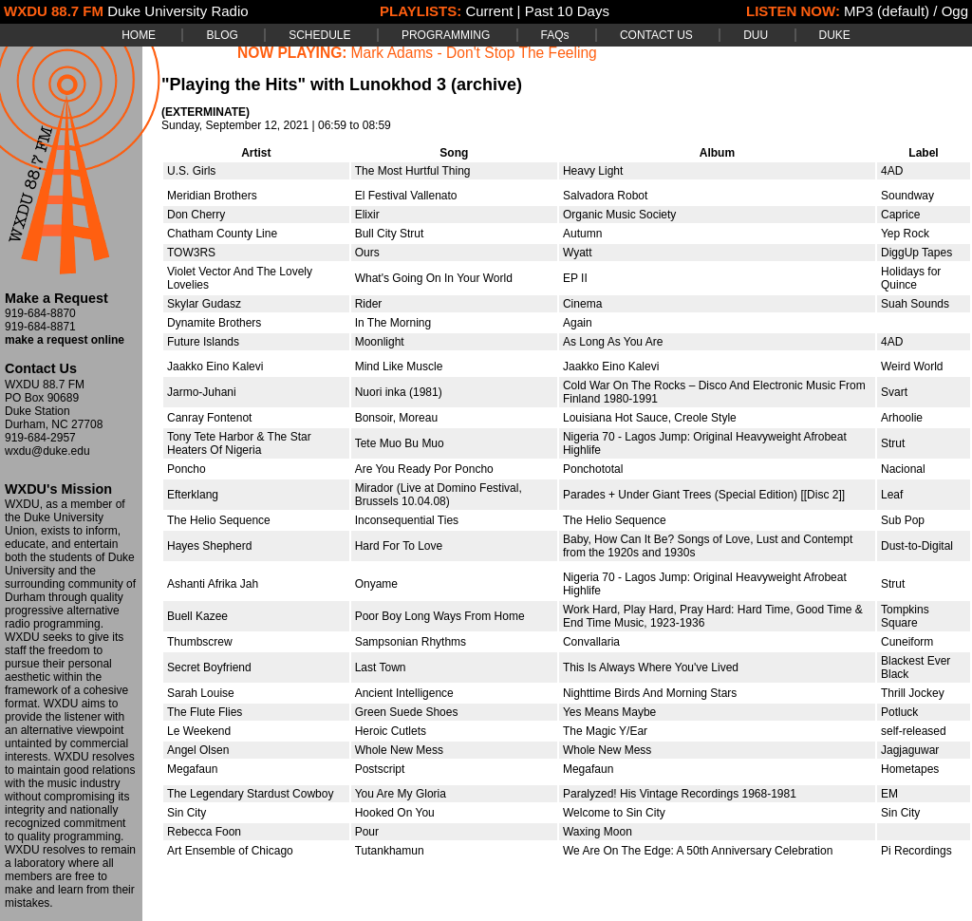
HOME (139, 35)
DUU (755, 35)
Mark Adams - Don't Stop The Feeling (474, 53)
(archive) (486, 84)
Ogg (955, 11)
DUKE (834, 35)
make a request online (64, 340)
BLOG (221, 35)
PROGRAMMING (446, 35)
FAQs (555, 35)
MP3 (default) (886, 11)
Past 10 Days (567, 11)
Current (489, 11)
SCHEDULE (319, 35)
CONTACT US (656, 35)
